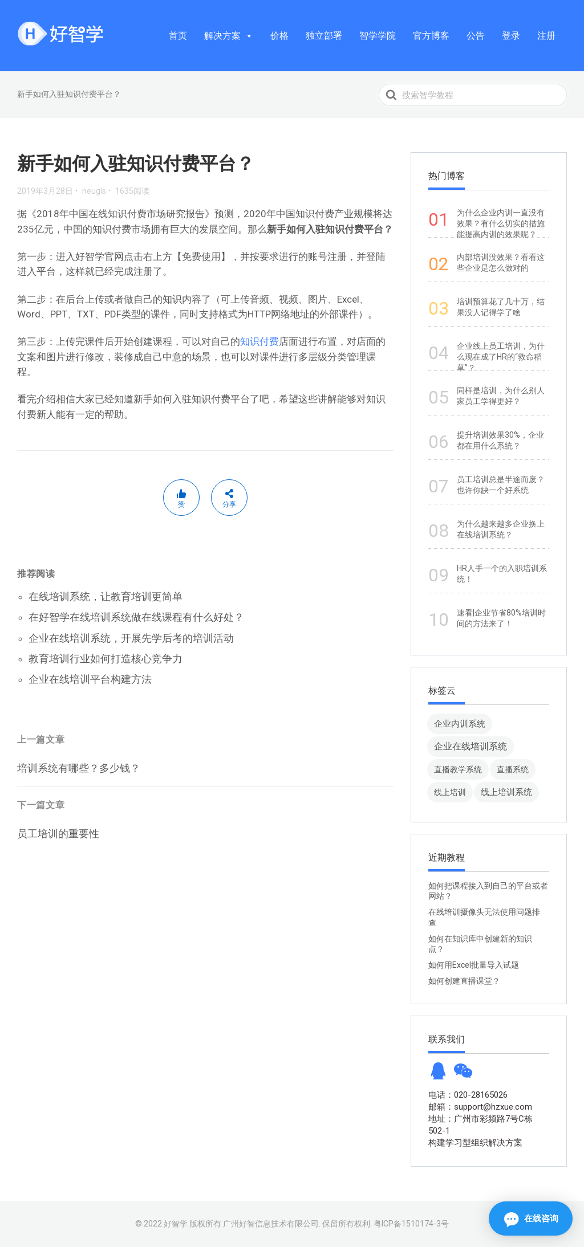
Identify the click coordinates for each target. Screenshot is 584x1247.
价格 (279, 35)
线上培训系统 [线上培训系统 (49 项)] (506, 792)
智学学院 (377, 35)
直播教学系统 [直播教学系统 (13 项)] (458, 769)
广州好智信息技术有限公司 (271, 1223)
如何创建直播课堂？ (464, 980)
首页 (178, 35)
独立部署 (324, 35)
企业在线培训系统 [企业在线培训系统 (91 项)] (470, 746)
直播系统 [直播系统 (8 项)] (513, 769)
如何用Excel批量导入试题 (473, 964)
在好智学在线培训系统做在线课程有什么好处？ (136, 617)
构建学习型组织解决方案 (475, 1143)
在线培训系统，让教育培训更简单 (105, 596)
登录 (511, 35)
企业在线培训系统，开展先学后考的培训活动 (131, 638)
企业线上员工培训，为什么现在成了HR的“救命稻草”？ (501, 356)
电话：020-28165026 (468, 1095)
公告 (476, 35)
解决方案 (228, 35)
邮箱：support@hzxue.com (480, 1107)
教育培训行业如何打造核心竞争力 (105, 659)
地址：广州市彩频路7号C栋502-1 (480, 1125)
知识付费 (259, 341)
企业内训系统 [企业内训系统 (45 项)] (459, 723)
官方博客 (431, 35)
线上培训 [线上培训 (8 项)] (450, 792)
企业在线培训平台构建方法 (90, 679)
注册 (546, 35)
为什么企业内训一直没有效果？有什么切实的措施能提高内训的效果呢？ (501, 223)
